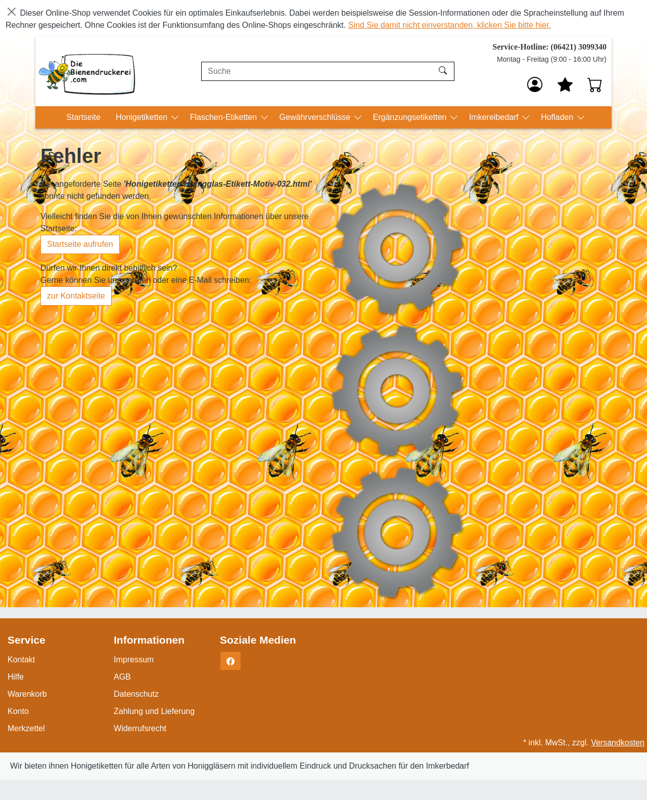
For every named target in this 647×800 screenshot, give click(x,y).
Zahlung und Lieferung (154, 711)
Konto (18, 711)
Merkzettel (26, 728)
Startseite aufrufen (80, 244)
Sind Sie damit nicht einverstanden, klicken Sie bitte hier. (449, 25)
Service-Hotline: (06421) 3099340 (549, 47)
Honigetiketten (143, 117)
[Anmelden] (535, 84)
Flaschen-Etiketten (224, 117)
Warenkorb (27, 694)
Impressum (134, 659)
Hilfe (16, 676)
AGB (122, 676)
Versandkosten (617, 742)
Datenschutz (136, 694)
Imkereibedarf (495, 117)
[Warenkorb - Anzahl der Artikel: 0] (595, 84)
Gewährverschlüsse (316, 117)
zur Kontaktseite (76, 295)
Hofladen (558, 117)
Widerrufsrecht (140, 728)
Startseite (83, 117)
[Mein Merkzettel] (565, 84)
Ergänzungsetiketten (411, 117)
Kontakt (21, 659)
